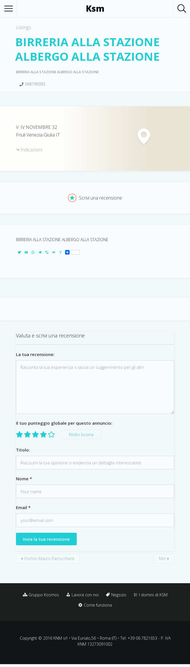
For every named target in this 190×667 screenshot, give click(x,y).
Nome (24, 478)
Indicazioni (31, 150)
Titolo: (23, 450)
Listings (23, 27)
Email (23, 507)
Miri (162, 558)
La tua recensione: (35, 354)
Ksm (95, 8)
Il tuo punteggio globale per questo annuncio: (64, 423)
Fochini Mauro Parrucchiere (49, 558)
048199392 (35, 84)
